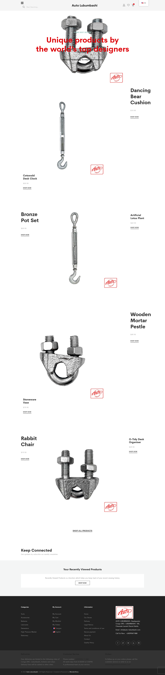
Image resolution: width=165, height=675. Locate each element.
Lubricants (24, 624)
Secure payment (89, 632)
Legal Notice (88, 624)
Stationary (24, 635)
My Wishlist (57, 621)
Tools (23, 614)
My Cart (55, 617)
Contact (87, 639)
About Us (87, 635)
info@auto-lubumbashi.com (130, 630)
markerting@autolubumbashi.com (117, 664)
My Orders (56, 624)
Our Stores (88, 617)
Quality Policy (89, 642)
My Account (57, 614)
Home (86, 614)
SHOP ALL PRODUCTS (82, 531)
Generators (25, 628)
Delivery (87, 621)
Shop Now (83, 583)
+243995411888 (131, 633)
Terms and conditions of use (94, 628)
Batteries (24, 621)
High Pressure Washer (29, 632)
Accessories (25, 617)
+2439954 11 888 (82, 659)
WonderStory (74, 672)
